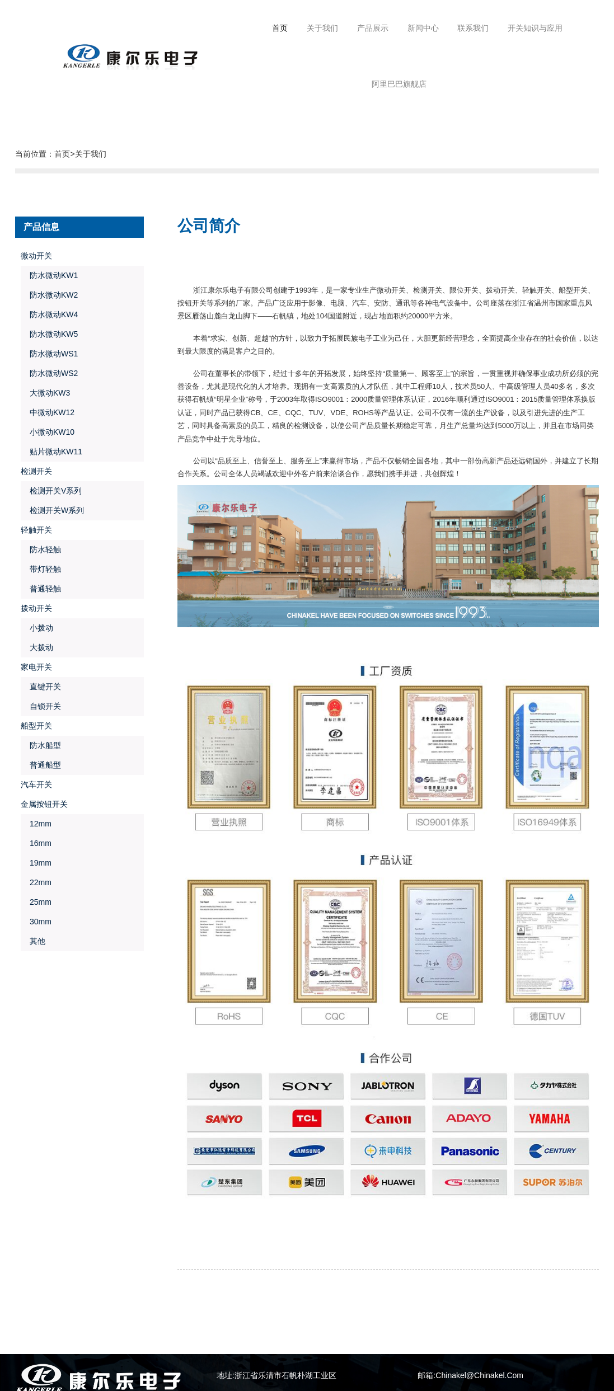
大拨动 (37, 647)
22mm (36, 882)
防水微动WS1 (49, 353)
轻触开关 (36, 529)
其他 (33, 941)
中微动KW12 (47, 412)
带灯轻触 (41, 569)
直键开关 (41, 686)
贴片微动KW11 (51, 451)
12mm (36, 823)
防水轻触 (41, 549)
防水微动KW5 (49, 334)
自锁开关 (41, 706)
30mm (36, 921)
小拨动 (37, 627)
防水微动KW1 (49, 275)
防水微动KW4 (49, 314)
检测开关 (36, 471)
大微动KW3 (45, 392)
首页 (280, 28)
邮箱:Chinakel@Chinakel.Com (470, 1375)
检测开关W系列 (52, 510)
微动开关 (36, 255)
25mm (36, 901)
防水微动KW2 (49, 294)
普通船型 (41, 764)
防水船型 (41, 745)
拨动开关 (36, 608)
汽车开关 (36, 784)
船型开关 (36, 725)
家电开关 (36, 666)
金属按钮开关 (44, 804)
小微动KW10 (47, 431)
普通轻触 (41, 588)
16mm (36, 843)
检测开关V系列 (51, 490)
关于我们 (90, 153)
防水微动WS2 (49, 373)
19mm (36, 862)
